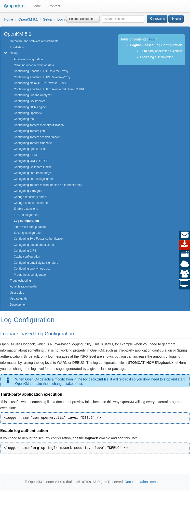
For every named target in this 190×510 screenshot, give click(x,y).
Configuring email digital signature (36, 262)
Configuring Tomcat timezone (33, 143)
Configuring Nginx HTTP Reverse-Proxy (40, 83)
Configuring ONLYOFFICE (31, 161)
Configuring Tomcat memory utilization (39, 125)
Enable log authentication (156, 57)
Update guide (18, 298)
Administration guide (23, 286)
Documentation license (142, 482)
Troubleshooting (20, 280)
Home (36, 6)
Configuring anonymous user (32, 268)
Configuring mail (24, 119)
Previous (157, 19)
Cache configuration (27, 256)
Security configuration (28, 233)
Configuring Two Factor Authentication (39, 238)
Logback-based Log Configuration (156, 45)
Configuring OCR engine (30, 107)
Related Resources (83, 19)
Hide (152, 39)
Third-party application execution (161, 51)
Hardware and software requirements (34, 41)
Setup (47, 19)
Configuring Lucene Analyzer (32, 95)
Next (176, 19)
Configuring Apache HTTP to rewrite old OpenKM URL (49, 89)
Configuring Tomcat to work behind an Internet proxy (48, 185)
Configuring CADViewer (29, 101)
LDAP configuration (26, 215)
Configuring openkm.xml (29, 149)
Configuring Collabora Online (33, 167)
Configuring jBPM (25, 155)
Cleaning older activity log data (34, 65)
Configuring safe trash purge (32, 173)
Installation (17, 47)
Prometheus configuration (30, 274)
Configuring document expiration (35, 245)
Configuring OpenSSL (28, 113)
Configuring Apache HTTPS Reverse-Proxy (42, 77)
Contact (54, 6)
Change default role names (31, 203)
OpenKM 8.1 (28, 19)
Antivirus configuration (28, 59)
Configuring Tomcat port (29, 131)
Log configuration (26, 220)
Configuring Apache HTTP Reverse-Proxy (41, 71)
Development (18, 304)
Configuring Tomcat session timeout (37, 137)
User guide (17, 292)
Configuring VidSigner (28, 191)
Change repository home (30, 197)
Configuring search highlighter (33, 179)
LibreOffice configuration (30, 227)
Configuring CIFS (25, 250)
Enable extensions (26, 208)
